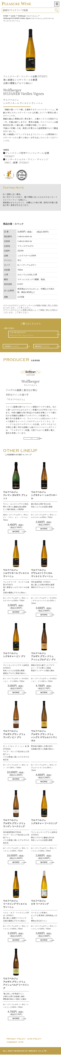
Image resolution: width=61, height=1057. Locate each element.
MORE (31, 440)
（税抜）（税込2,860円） (44, 525)
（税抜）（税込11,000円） (16, 776)
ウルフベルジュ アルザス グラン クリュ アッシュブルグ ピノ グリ (43, 658)
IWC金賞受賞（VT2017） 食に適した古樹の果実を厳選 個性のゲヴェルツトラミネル (42, 587)
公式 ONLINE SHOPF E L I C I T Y (23, 334)
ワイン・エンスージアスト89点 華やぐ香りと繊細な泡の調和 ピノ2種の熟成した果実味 (15, 509)
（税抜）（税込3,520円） (16, 937)
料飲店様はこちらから (15, 347)
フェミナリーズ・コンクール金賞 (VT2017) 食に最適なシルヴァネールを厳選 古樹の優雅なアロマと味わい (16, 589)
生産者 (13, 16)
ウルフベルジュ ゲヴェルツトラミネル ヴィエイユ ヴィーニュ (42, 575)
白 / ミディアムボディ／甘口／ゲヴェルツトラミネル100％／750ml (44, 770)
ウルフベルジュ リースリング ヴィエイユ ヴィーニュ (15, 906)
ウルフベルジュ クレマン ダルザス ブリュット (15, 497)
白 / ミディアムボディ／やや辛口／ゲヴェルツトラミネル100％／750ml (44, 602)
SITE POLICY (34, 1041)
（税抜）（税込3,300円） (16, 609)
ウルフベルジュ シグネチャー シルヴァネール (44, 497)
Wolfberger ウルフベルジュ (28, 16)
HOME (5, 16)
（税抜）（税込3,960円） (44, 611)
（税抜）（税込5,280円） (44, 778)
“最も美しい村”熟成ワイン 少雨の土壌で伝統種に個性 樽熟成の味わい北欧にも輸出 (14, 998)
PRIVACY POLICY (16, 1041)
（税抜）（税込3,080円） (44, 859)
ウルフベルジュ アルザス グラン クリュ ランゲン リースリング (14, 825)
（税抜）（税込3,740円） (16, 528)
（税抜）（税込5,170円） (44, 689)
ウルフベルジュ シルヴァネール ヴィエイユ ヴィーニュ (16, 575)
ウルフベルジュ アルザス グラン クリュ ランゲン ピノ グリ (14, 736)
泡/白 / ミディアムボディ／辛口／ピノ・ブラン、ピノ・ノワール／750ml (16, 519)
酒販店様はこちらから (45, 347)
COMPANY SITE (15, 1044)
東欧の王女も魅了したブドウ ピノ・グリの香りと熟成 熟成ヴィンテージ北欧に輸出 (42, 670)
